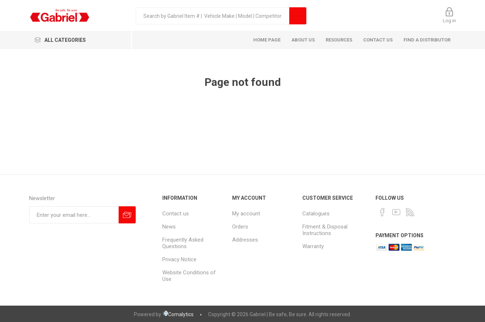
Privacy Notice (179, 259)
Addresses (245, 239)
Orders (240, 226)
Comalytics (178, 314)
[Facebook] (382, 212)
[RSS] (410, 212)
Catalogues (316, 213)
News (169, 226)
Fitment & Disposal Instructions (324, 229)
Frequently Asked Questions (182, 243)
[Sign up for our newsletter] (74, 214)
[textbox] (212, 15)
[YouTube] (396, 212)
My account (246, 213)
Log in (449, 20)
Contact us (175, 213)
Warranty (313, 246)
